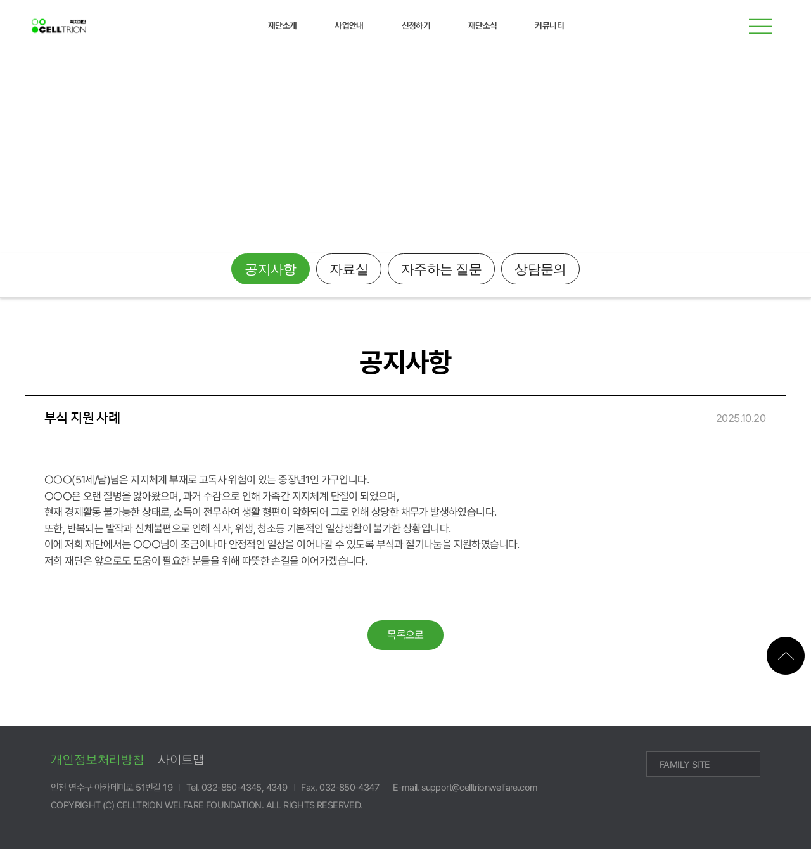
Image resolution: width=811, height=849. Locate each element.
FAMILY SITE (685, 764)
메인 (776, 166)
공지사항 (271, 269)
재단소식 (43, 166)
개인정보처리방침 (97, 759)
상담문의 (540, 269)
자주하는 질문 (441, 269)
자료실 (348, 269)
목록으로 (405, 635)
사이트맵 (181, 759)
